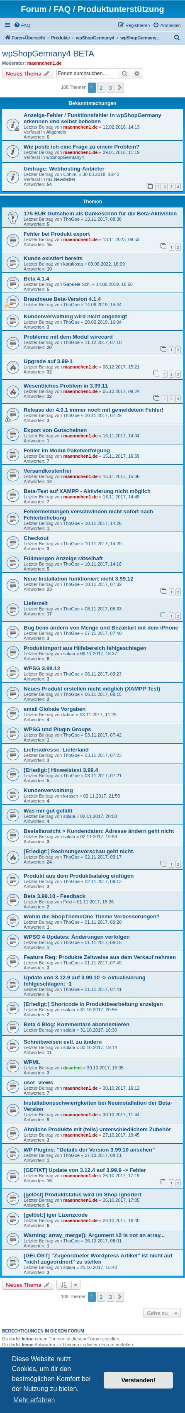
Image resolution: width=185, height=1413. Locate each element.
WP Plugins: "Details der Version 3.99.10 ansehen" (89, 1150)
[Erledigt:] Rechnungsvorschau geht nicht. (79, 851)
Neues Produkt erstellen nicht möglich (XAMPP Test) (92, 689)
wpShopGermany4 (65, 157)
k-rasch (70, 795)
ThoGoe (71, 219)
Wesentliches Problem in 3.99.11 (66, 386)
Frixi (67, 901)
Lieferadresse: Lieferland (56, 750)
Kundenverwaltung (48, 790)
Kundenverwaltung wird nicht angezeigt (75, 316)
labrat (69, 714)
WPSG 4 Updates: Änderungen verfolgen (77, 937)
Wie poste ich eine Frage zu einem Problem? (81, 147)
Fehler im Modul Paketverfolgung (67, 450)
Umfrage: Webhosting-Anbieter (64, 169)
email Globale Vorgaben (54, 709)
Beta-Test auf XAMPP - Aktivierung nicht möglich (87, 491)
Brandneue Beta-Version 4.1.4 (62, 299)
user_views (38, 1082)
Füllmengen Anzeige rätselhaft (63, 558)
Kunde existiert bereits (53, 258)
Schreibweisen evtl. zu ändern (63, 1042)
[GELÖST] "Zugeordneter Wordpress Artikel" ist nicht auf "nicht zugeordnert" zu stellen (98, 1258)
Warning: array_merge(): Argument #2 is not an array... (94, 1235)
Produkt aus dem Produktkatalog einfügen (79, 876)
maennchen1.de (44, 63)
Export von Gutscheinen (55, 430)
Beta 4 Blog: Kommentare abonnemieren (76, 1024)
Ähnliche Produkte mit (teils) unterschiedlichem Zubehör (97, 1129)
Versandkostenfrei (47, 471)
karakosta (73, 263)
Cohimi (70, 174)
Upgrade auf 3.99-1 (48, 361)
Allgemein (56, 131)
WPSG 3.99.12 (42, 668)
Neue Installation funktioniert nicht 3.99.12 (79, 579)
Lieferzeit (36, 603)
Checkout (36, 538)
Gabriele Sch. (77, 284)
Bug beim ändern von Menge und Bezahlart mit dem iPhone (101, 628)
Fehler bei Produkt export (57, 234)
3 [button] (110, 87)
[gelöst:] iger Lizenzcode (56, 1215)
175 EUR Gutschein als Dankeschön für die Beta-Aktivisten (100, 213)
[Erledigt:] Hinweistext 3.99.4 (61, 770)
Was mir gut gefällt (48, 811)
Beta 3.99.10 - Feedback (54, 896)
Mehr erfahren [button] (34, 1399)
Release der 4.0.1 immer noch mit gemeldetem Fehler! (93, 410)
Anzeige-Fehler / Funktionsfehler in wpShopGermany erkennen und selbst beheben (92, 118)
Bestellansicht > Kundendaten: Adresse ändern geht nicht (99, 831)
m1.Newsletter (60, 179)
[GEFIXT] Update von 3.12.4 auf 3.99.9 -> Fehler (85, 1170)
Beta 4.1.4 (36, 279)
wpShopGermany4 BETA (48, 53)
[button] (120, 88)
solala (69, 653)
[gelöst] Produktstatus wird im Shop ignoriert (82, 1194)
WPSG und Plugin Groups (57, 729)
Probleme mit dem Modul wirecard (68, 337)
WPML (32, 1062)
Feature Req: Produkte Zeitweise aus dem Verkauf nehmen (100, 957)
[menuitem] (22, 25)
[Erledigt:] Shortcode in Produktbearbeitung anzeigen (93, 1004)
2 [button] (101, 87)
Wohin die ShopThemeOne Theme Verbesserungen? (92, 916)
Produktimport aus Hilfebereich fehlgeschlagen (85, 648)
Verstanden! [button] (139, 1380)
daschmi (72, 1067)
